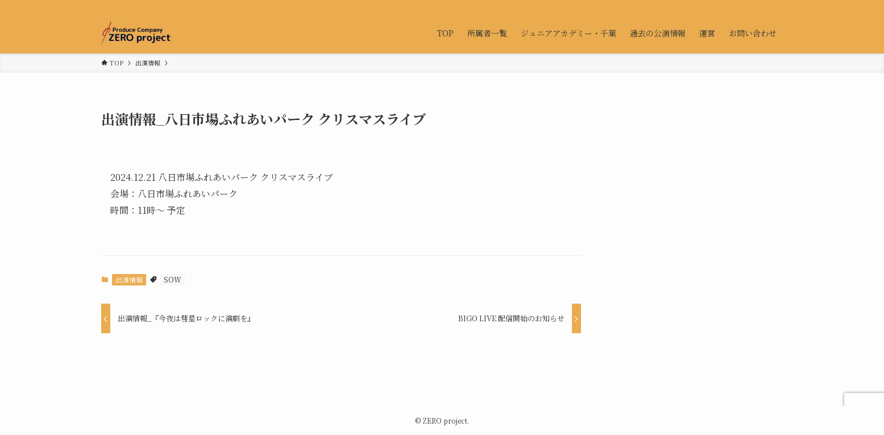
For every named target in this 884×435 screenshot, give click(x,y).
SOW (172, 279)
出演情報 (129, 279)
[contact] (761, 6)
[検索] (776, 6)
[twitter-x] (746, 6)
